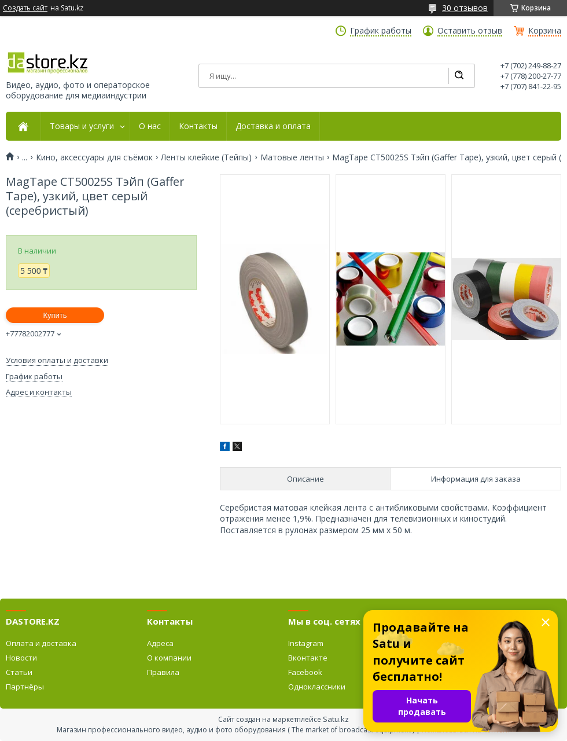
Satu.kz (336, 719)
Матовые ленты (292, 157)
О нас (150, 126)
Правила (163, 672)
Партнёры (25, 686)
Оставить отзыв (469, 30)
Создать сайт (25, 8)
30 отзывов (465, 7)
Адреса (160, 643)
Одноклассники (316, 686)
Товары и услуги (82, 126)
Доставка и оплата (273, 126)
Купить (55, 315)
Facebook (305, 672)
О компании (169, 657)
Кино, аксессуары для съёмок (94, 157)
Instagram (305, 643)
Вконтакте (307, 657)
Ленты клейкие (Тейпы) (206, 157)
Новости (21, 657)
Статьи (19, 672)
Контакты (198, 126)
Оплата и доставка (41, 643)
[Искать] (458, 76)
